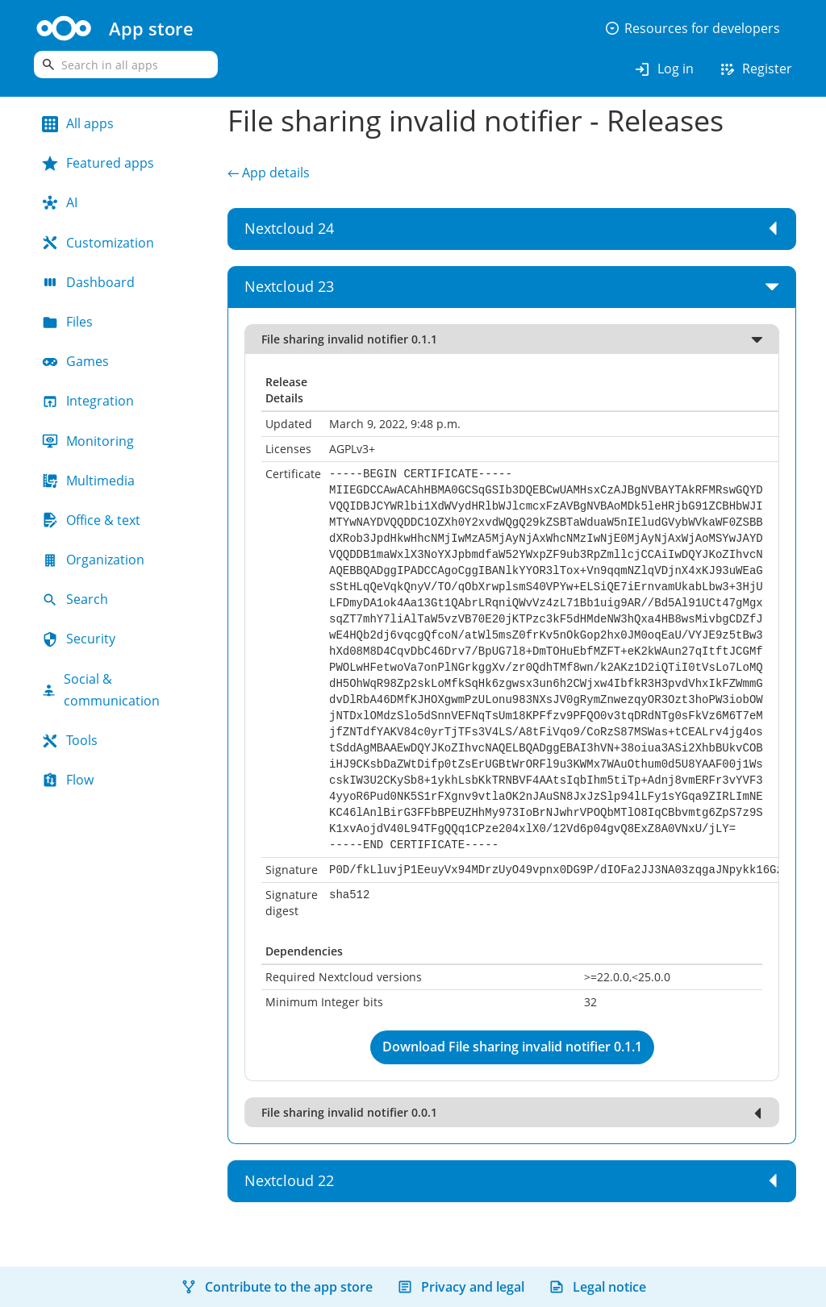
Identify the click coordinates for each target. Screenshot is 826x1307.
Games (75, 361)
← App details (268, 172)
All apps (78, 123)
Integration (88, 401)
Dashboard (88, 282)
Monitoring (88, 441)
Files (67, 322)
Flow (68, 780)
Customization (98, 243)
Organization (93, 559)
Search (75, 599)
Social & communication (101, 690)
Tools (70, 740)
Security (78, 638)
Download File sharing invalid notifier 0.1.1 (512, 1046)
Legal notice (597, 1287)
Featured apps (98, 163)
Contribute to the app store (277, 1287)
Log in (663, 69)
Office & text (91, 520)
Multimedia (88, 480)
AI (59, 202)
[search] (126, 64)
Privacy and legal (460, 1287)
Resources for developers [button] (692, 28)
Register (755, 69)
